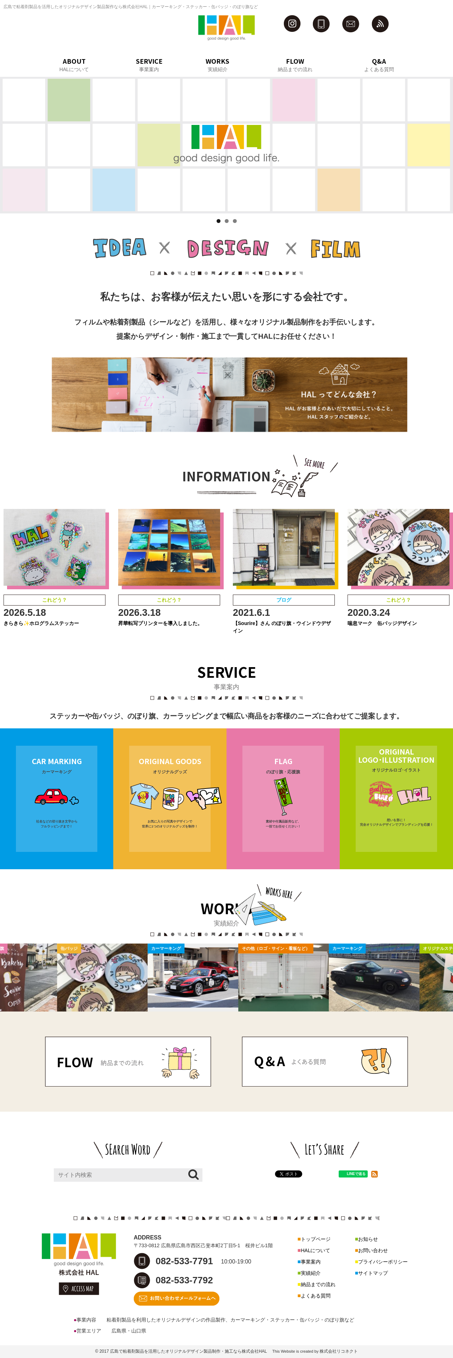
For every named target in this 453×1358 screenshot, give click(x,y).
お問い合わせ (373, 1250)
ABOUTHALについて (74, 64)
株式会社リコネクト (339, 1351)
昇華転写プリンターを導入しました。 (160, 623)
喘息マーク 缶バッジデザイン (382, 623)
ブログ (283, 600)
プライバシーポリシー (383, 1262)
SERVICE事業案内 (149, 64)
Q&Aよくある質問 (379, 64)
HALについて (315, 1250)
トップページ (316, 1239)
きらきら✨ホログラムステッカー (41, 623)
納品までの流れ (318, 1284)
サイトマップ (373, 1273)
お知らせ (368, 1239)
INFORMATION (226, 475)
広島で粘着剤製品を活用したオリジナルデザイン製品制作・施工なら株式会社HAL (188, 1351)
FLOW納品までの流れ (295, 64)
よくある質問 (316, 1296)
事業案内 (311, 1262)
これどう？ (54, 600)
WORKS (227, 908)
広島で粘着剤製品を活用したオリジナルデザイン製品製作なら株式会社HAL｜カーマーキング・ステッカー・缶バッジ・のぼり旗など (131, 6)
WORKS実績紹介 (217, 64)
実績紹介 (311, 1273)
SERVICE (226, 671)
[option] (109, 978)
